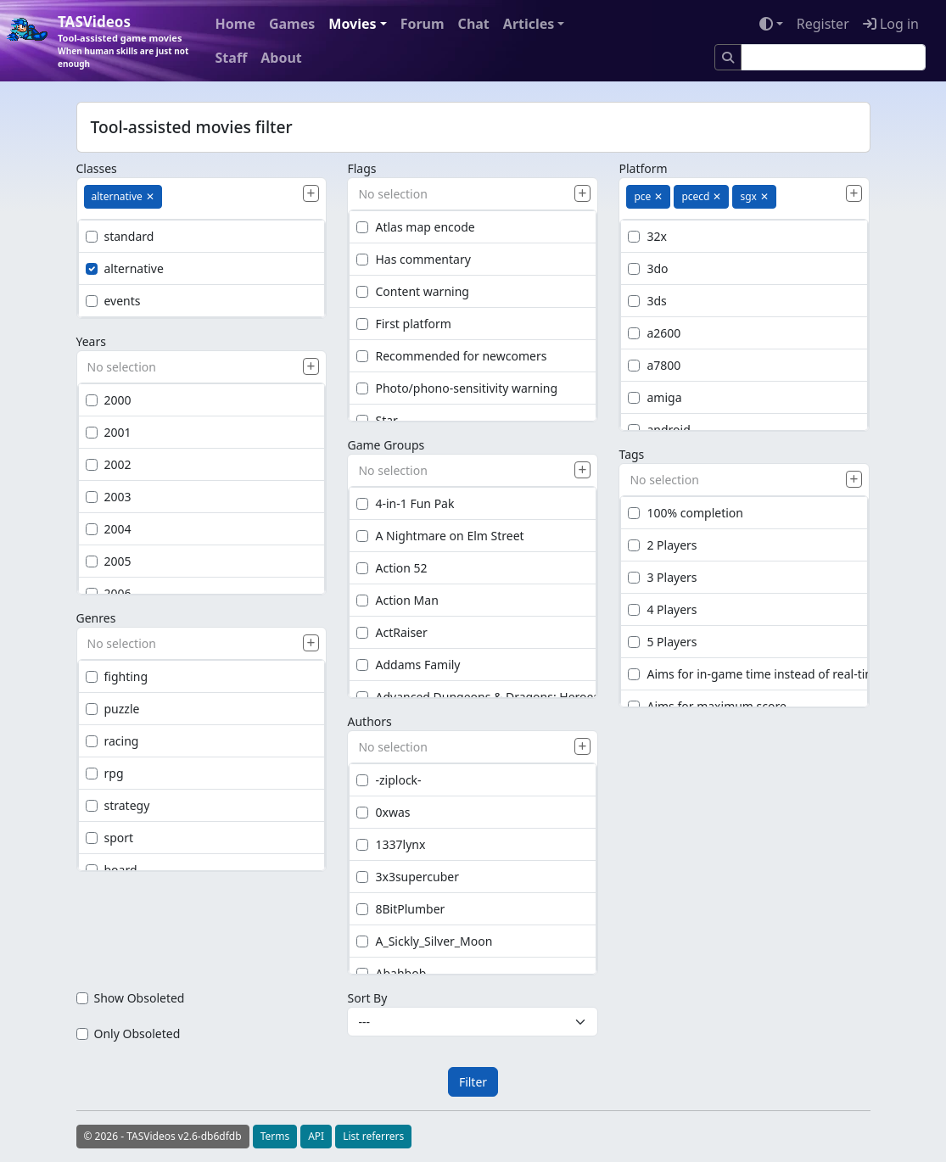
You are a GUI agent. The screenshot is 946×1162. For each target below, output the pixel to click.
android (659, 430)
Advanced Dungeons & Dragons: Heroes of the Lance (513, 697)
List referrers (373, 1136)
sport (110, 838)
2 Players (662, 545)
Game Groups (385, 445)
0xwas (383, 812)
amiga (654, 397)
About (281, 57)
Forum (422, 23)
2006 (109, 593)
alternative (125, 268)
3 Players (662, 577)
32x (647, 236)
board (111, 870)
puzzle (113, 709)
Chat (474, 23)
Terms (275, 1136)
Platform (643, 168)
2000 (109, 400)
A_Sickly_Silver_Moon (424, 941)
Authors (369, 721)
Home (235, 23)
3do (648, 268)
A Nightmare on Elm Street (439, 536)
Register (823, 23)
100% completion (685, 513)
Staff (232, 57)
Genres (96, 618)
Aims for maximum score (707, 706)
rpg (105, 773)
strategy (118, 805)
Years (91, 341)
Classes (96, 168)
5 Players (662, 642)
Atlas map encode (415, 227)
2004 (109, 529)
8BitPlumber (400, 909)
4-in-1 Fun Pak (405, 503)
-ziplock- (388, 780)
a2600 (654, 333)
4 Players (662, 609)
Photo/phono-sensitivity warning (456, 388)
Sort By (367, 998)
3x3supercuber (407, 877)
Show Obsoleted (139, 998)
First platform (403, 324)
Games (292, 23)
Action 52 (391, 568)
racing (112, 741)
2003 (109, 497)
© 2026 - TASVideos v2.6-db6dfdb (163, 1136)
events (113, 301)
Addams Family (408, 664)
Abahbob (391, 973)
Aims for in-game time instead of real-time (755, 674)
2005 (109, 561)
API (316, 1136)
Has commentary (413, 259)
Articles (529, 23)
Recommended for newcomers (451, 356)
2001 (109, 432)
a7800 (654, 365)
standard (120, 236)
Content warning (412, 291)
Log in (891, 23)
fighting (117, 676)
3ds (647, 301)
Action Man (397, 600)
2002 (109, 464)
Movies (352, 23)
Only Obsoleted (137, 1033)
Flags (361, 168)
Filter (473, 1082)
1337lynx (390, 844)
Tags (631, 454)
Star (376, 420)
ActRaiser (391, 632)
